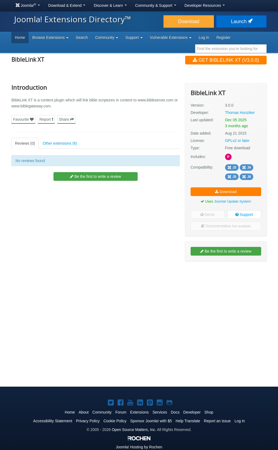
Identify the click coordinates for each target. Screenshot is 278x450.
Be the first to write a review (95, 176)
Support (244, 214)
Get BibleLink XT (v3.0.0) (226, 60)
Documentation (226, 226)
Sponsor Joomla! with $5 (151, 421)
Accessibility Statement (52, 421)
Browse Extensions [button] (50, 37)
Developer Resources (205, 5)
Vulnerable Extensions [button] (170, 37)
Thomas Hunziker (240, 112)
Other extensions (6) (60, 143)
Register (223, 37)
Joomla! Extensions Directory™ (72, 19)
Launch (241, 21)
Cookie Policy (115, 421)
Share (66, 119)
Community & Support (155, 5)
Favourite (23, 119)
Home (20, 37)
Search (82, 37)
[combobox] (231, 48)
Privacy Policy (88, 421)
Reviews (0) (25, 143)
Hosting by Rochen (139, 447)
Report (46, 119)
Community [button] (106, 37)
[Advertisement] (226, 300)
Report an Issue (217, 421)
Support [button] (134, 37)
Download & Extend (67, 5)
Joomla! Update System (232, 201)
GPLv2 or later (237, 140)
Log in (204, 37)
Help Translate (188, 421)
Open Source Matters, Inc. (134, 429)
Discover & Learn (110, 5)
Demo (207, 214)
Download (188, 21)
